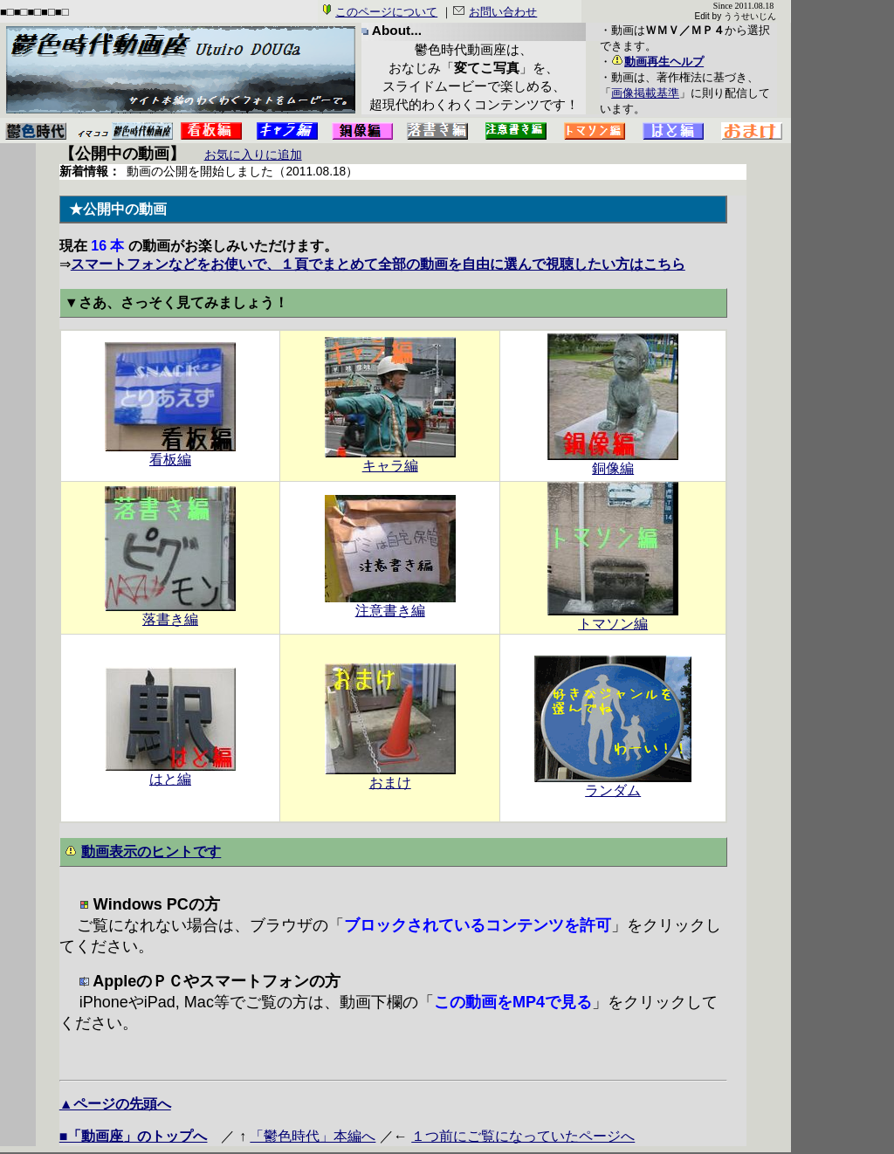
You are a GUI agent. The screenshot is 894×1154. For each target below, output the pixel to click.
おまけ (390, 776)
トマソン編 (612, 617)
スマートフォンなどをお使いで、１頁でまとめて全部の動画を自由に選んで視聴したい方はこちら (378, 264)
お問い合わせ (503, 11)
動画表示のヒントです (151, 851)
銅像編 (612, 462)
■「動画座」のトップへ (133, 1136)
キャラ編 (390, 459)
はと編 (170, 773)
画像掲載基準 (645, 93)
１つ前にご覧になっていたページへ (523, 1136)
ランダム (612, 784)
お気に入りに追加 (253, 154)
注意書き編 (390, 604)
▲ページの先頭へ (115, 1103)
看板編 (170, 453)
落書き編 (170, 613)
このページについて (386, 11)
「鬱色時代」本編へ (312, 1136)
